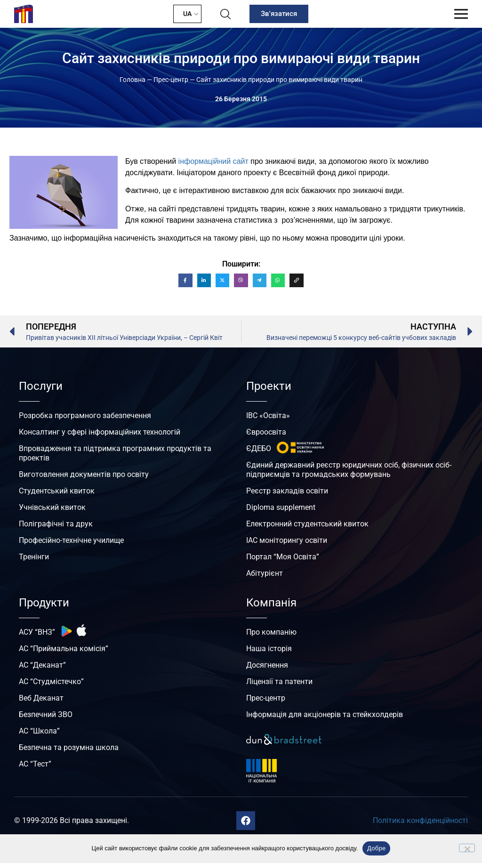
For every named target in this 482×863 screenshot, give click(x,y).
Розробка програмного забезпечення (85, 415)
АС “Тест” (35, 763)
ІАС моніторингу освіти (286, 540)
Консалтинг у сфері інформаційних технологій (99, 431)
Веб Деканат (41, 698)
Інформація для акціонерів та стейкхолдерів (324, 714)
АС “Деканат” (42, 665)
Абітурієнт (264, 573)
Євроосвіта (266, 431)
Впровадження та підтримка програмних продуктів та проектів (115, 453)
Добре (376, 848)
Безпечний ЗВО (45, 714)
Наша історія (269, 648)
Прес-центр (170, 79)
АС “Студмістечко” (51, 681)
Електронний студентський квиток (307, 523)
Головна (132, 79)
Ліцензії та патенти (279, 681)
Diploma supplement (280, 507)
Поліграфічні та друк (56, 523)
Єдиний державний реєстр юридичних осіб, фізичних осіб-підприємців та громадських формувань (348, 469)
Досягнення (267, 665)
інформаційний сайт (213, 161)
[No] (467, 848)
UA (187, 13)
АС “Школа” (39, 730)
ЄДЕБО (258, 448)
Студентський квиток (57, 490)
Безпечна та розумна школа (69, 747)
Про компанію (271, 632)
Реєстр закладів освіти (287, 490)
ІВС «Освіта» (268, 415)
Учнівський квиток (52, 507)
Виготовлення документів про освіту (84, 474)
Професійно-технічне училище (71, 540)
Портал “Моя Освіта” (282, 556)
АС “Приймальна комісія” (63, 648)
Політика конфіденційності (420, 820)
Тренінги (34, 556)
